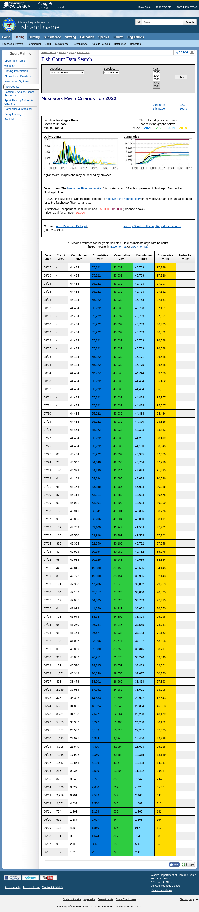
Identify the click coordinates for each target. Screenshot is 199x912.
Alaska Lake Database (18, 76)
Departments (163, 7)
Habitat (118, 37)
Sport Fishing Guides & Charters (18, 102)
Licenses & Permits (12, 43)
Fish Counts (83, 52)
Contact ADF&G (52, 887)
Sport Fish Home (14, 60)
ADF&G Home (48, 52)
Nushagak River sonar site (85, 188)
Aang (42, 3)
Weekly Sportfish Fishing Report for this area (152, 226)
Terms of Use (31, 887)
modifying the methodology (123, 198)
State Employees (187, 7)
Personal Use (80, 43)
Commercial (34, 43)
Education (87, 37)
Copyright (63, 906)
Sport (48, 43)
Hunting (34, 37)
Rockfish (9, 119)
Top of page (187, 899)
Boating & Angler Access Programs (19, 93)
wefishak (9, 65)
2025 (156, 72)
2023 (156, 79)
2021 (156, 86)
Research (135, 43)
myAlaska (144, 7)
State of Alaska (18, 5)
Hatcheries (120, 43)
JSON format (139, 246)
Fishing (19, 37)
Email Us (136, 906)
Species (103, 37)
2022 (156, 83)
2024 (156, 76)
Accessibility (12, 887)
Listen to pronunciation (50, 3)
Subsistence (61, 43)
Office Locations (162, 890)
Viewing (70, 37)
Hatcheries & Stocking (18, 108)
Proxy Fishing (12, 114)
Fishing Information (16, 71)
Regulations (135, 37)
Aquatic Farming (101, 43)
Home (6, 37)
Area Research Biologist (71, 226)
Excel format (118, 246)
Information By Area (16, 81)
